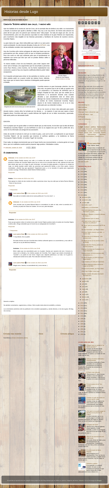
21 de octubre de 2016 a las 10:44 (30, 202)
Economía (89, 129)
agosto (84, 281)
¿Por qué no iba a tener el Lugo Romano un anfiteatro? (91, 222)
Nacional (103, 131)
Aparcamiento (92, 134)
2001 (82, 331)
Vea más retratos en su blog (62, 79)
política (93, 127)
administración (97, 129)
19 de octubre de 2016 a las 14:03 (37, 193)
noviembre (85, 200)
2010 (82, 316)
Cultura (86, 127)
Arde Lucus (81, 129)
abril (83, 292)
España (103, 132)
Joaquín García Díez (85, 132)
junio (83, 286)
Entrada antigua (67, 334)
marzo (84, 294)
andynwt (81, 480)
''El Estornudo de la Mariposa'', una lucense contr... (92, 237)
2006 (82, 318)
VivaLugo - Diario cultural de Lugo (88, 112)
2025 (82, 171)
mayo (84, 289)
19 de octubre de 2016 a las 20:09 (37, 234)
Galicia (97, 131)
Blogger (99, 480)
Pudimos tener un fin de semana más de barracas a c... (93, 254)
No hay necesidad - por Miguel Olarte (93, 229)
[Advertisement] (38, 323)
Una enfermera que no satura (90, 218)
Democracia (101, 127)
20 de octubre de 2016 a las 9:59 (37, 262)
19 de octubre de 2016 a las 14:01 (23, 178)
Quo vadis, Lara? (87, 205)
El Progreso (81, 117)
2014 (82, 305)
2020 (82, 184)
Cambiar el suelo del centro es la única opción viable (95, 398)
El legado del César (92, 424)
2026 (82, 169)
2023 (82, 177)
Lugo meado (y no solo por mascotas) (93, 261)
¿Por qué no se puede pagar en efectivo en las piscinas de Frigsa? (95, 412)
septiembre (85, 278)
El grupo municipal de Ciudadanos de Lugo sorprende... (93, 249)
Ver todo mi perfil (83, 161)
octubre (84, 202)
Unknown (11, 158)
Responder (11, 172)
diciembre (85, 197)
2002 (82, 329)
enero (84, 299)
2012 (82, 311)
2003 (82, 326)
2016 (82, 195)
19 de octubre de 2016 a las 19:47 (25, 219)
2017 (82, 192)
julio (83, 284)
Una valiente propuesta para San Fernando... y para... (91, 210)
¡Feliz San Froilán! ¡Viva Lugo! (91, 271)
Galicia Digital (82, 109)
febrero (84, 297)
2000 (82, 334)
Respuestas (13, 189)
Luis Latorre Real (18, 193)
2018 (82, 190)
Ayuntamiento (82, 131)
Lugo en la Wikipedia (84, 119)
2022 (82, 179)
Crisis (104, 129)
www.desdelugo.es (83, 105)
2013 (82, 308)
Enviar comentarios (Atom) (20, 338)
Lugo (80, 126)
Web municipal (82, 107)
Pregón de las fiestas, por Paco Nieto (93, 268)
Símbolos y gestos (91, 463)
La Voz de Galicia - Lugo (85, 114)
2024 (82, 174)
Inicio (41, 334)
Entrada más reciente (12, 334)
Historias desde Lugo (21, 12)
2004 (82, 324)
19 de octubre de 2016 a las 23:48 (30, 248)
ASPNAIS (43, 45)
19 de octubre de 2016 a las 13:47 (25, 158)
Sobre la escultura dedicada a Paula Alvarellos (95, 359)
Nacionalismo (90, 136)
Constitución (82, 136)
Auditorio (81, 134)
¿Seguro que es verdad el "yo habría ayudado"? (95, 346)
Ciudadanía (97, 136)
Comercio (91, 131)
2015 (82, 303)
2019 (82, 187)
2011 (82, 313)
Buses (102, 136)
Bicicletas (103, 134)
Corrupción (96, 132)
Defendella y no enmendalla (90, 207)
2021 (82, 182)
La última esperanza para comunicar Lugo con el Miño (92, 265)
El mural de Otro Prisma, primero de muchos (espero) (92, 245)
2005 (82, 321)
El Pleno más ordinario (93, 372)
